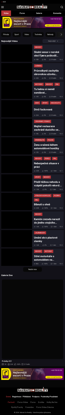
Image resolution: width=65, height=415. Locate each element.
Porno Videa (23, 402)
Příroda (6, 34)
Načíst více (32, 270)
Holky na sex (52, 402)
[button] (59, 34)
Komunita (57, 13)
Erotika (41, 402)
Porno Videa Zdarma (45, 407)
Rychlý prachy (17, 407)
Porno (22, 13)
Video (26, 34)
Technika (38, 34)
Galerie (39, 13)
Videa (6, 13)
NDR (3, 2)
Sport (16, 34)
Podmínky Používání (49, 397)
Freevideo (29, 407)
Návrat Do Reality (26, 412)
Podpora (36, 397)
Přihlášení (27, 397)
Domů (8, 397)
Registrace (16, 397)
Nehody (50, 34)
